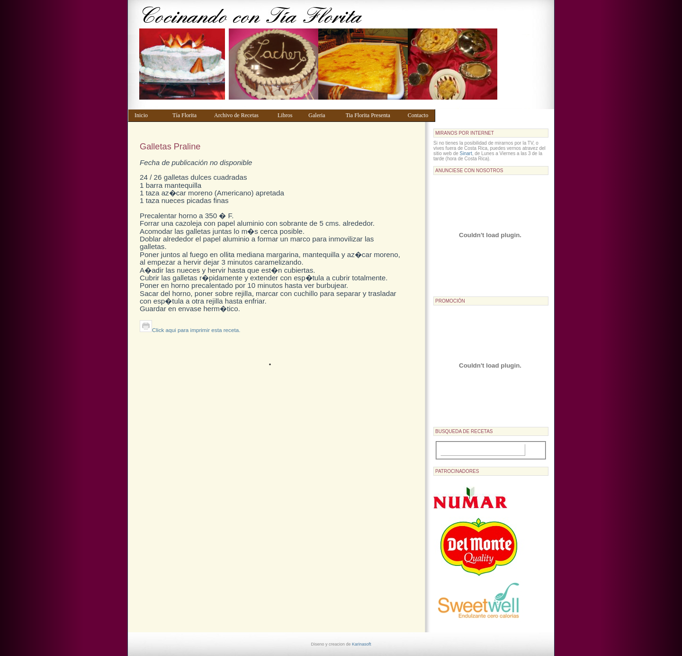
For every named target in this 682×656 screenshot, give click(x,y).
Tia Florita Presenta (372, 115)
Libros (288, 115)
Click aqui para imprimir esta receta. (190, 330)
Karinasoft (361, 644)
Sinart (466, 153)
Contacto (419, 115)
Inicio (149, 115)
